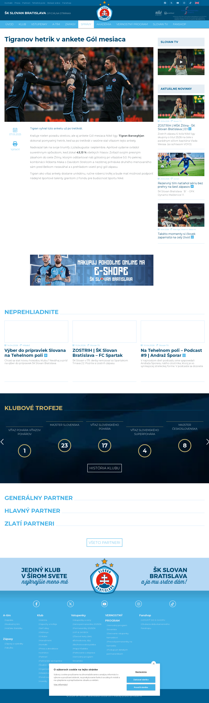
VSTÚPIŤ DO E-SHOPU (153, 620)
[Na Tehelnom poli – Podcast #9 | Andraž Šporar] (173, 332)
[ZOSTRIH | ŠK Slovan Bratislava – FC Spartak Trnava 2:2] (104, 332)
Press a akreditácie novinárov (48, 650)
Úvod (9, 24)
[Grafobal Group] (130, 531)
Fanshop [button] (179, 24)
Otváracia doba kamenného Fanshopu (155, 626)
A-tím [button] (56, 24)
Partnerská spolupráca (50, 660)
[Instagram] (184, 3)
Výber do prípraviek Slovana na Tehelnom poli (35, 353)
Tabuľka (8, 647)
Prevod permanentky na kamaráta (119, 643)
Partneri (43, 656)
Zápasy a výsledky (13, 643)
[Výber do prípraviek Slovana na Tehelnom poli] (36, 332)
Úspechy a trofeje (48, 624)
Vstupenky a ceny (82, 620)
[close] (153, 663)
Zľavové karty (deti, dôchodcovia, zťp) (82, 638)
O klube (43, 636)
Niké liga (176, 229)
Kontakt (43, 644)
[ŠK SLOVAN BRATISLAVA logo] (53, 13)
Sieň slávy (44, 628)
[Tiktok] (190, 3)
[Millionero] (130, 518)
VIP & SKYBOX (80, 632)
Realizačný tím (12, 624)
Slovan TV (177, 121)
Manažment (45, 640)
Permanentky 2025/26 (84, 628)
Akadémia (104, 24)
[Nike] (104, 505)
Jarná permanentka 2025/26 (87, 624)
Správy (86, 24)
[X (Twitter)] (171, 3)
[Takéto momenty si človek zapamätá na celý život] (181, 215)
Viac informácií (60, 684)
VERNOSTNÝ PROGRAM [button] (132, 24)
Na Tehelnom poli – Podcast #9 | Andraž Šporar (171, 353)
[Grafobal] (79, 518)
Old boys (43, 632)
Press (17, 3)
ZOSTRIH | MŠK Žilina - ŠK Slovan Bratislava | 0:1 (176, 127)
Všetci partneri (104, 542)
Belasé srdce (53, 3)
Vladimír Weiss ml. (188, 229)
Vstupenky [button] (39, 24)
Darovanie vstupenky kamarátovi (118, 635)
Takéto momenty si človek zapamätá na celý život (177, 235)
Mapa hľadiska (80, 648)
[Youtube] (178, 3)
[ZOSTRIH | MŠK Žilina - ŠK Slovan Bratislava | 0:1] (181, 107)
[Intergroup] (79, 531)
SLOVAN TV (160, 24)
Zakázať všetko (141, 680)
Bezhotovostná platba (84, 644)
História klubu (104, 468)
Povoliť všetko (141, 687)
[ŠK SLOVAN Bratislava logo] (104, 11)
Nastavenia (141, 672)
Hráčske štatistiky (13, 628)
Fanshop (66, 3)
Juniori (176, 179)
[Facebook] (165, 3)
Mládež (26, 345)
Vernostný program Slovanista (83, 658)
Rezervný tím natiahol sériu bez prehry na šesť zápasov (180, 184)
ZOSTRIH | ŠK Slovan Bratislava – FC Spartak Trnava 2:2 (98, 353)
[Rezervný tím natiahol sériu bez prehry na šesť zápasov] (181, 164)
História (43, 620)
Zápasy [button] (70, 24)
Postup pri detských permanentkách (117, 651)
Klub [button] (22, 24)
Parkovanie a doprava (84, 652)
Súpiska (8, 620)
